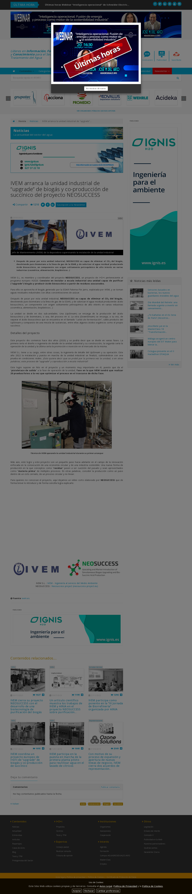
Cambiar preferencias (108, 890)
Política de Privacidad (125, 886)
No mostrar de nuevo (96, 88)
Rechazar (89, 890)
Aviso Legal (106, 886)
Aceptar (77, 890)
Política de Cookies (152, 886)
